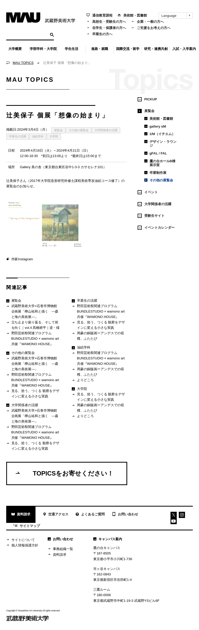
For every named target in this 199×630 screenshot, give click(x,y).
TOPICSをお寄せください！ (64, 473)
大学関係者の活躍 (106, 130)
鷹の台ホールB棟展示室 (159, 163)
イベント (148, 192)
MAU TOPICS (23, 63)
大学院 (53, 136)
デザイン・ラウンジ (160, 144)
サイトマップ (26, 526)
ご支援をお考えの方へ (150, 28)
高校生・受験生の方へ (106, 22)
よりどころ (83, 380)
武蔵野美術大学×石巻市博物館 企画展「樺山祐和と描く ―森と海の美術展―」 (33, 311)
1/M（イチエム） (159, 134)
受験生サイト (151, 216)
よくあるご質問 (90, 515)
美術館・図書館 (132, 15)
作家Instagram (19, 259)
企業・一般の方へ (147, 22)
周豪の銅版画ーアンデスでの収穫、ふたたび (98, 335)
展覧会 (58, 130)
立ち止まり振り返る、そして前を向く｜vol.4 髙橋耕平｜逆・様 (33, 325)
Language (177, 15)
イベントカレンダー (156, 228)
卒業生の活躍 (17, 136)
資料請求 (20, 515)
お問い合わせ (125, 515)
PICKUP (147, 99)
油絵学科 (38, 136)
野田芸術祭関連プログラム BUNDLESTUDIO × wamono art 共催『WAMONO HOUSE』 (32, 338)
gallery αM (155, 126)
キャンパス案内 (107, 539)
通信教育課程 (99, 15)
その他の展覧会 (79, 130)
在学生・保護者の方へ (106, 28)
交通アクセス (55, 515)
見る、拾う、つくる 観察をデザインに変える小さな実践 (32, 393)
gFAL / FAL (155, 153)
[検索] (27, 34)
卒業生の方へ (99, 34)
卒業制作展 (155, 173)
